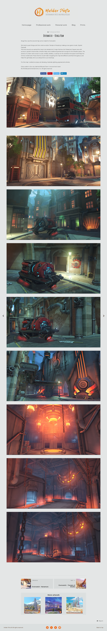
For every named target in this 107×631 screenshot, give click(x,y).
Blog (73, 25)
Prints (82, 25)
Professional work (43, 25)
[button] (100, 621)
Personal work (61, 25)
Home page (26, 25)
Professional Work (53, 32)
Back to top (100, 627)
